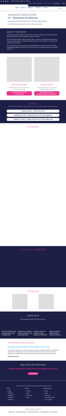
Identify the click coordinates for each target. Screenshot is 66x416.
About (46, 391)
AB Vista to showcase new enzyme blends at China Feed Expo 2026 (9, 333)
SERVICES (10, 397)
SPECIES (10, 393)
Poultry (28, 391)
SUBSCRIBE (33, 373)
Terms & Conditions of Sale (33, 411)
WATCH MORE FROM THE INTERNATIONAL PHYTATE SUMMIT (47, 93)
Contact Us (48, 395)
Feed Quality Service (50, 397)
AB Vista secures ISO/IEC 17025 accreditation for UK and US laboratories (25, 333)
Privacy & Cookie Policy (21, 411)
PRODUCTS (11, 395)
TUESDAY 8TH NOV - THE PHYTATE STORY (33, 111)
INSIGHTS (10, 399)
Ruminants (29, 395)
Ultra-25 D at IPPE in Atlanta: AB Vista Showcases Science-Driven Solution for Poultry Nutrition (56, 333)
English (63, 3)
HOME (9, 391)
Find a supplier (48, 399)
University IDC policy (44, 411)
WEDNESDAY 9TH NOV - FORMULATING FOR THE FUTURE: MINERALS (33, 115)
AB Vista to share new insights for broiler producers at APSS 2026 (40, 333)
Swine (28, 393)
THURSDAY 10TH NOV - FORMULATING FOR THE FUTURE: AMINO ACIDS (33, 119)
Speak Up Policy (53, 411)
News (46, 393)
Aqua (28, 397)
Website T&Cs (12, 411)
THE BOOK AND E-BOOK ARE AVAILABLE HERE (19, 93)
